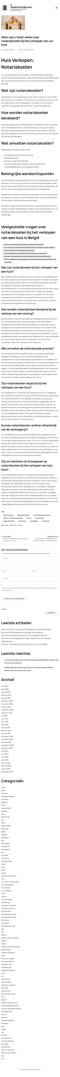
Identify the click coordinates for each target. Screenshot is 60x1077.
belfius (3, 832)
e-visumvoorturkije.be (21, 6)
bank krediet (6, 826)
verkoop (20, 525)
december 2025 (7, 701)
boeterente (5, 846)
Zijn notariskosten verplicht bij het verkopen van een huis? (25, 253)
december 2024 (7, 736)
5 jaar (3, 790)
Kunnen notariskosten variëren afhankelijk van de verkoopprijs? (27, 256)
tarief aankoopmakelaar (10, 1006)
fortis (3, 870)
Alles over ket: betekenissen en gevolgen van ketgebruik (22, 632)
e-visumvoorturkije (28, 50)
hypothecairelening (8, 917)
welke (3, 1029)
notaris (29, 518)
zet (2, 1056)
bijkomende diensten (23, 515)
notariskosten (39, 518)
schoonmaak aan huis (9, 1003)
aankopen (5, 799)
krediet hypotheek (8, 953)
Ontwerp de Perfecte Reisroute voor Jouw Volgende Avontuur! (24, 635)
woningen (5, 1044)
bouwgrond (5, 849)
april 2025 (5, 725)
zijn (2, 1059)
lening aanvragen (7, 958)
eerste (3, 864)
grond (3, 873)
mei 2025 (4, 722)
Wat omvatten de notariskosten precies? (19, 250)
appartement (6, 808)
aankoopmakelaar (8, 796)
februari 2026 (6, 695)
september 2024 (7, 745)
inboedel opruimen (8, 926)
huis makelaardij (7, 885)
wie (2, 1032)
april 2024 (5, 760)
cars (2, 852)
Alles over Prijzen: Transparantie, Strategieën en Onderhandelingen (26, 630)
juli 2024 (4, 751)
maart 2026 (5, 692)
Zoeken (4, 609)
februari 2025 (6, 730)
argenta (4, 811)
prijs (2, 997)
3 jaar (3, 787)
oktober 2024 (6, 742)
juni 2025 (4, 719)
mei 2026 (4, 686)
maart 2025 (5, 728)
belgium (4, 835)
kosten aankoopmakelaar (10, 947)
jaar (2, 929)
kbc (2, 932)
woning (4, 1035)
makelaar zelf (6, 967)
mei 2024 (4, 757)
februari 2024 (6, 766)
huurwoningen (6, 900)
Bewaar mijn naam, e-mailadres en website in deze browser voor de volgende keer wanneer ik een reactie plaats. (29, 589)
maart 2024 (5, 763)
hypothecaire (6, 911)
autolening (5, 817)
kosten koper (6, 950)
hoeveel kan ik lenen (8, 876)
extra (3, 867)
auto (3, 814)
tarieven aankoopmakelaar (11, 1009)
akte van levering (8, 515)
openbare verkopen (8, 985)
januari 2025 (5, 733)
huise (3, 894)
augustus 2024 (6, 748)
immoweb (5, 923)
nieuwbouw (5, 979)
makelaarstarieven (8, 970)
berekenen (5, 838)
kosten (6, 525)
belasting (4, 829)
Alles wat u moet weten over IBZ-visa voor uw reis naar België (24, 644)
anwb (3, 805)
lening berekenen (7, 961)
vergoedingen (34, 521)
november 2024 (7, 739)
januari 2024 (6, 769)
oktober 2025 (6, 707)
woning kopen (6, 1038)
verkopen (4, 1023)
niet (2, 976)
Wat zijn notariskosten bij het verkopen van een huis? (24, 244)
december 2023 (7, 772)
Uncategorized (6, 1012)
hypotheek (5, 920)
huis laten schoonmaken (10, 882)
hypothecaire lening (8, 914)
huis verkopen (6, 891)
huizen (3, 897)
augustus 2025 (6, 713)
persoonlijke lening (8, 994)
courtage (4, 855)
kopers (3, 941)
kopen (3, 935)
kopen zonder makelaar (10, 938)
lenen (3, 956)
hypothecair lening (8, 908)
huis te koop (5, 888)
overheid (4, 988)
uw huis (4, 1014)
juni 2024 (4, 754)
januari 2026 (5, 698)
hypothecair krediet (8, 905)
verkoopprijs (45, 521)
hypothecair (5, 902)
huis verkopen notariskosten (42, 515)
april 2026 (5, 689)
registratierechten (8, 521)
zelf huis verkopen (8, 1050)
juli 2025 (4, 716)
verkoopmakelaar (7, 1020)
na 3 (2, 973)
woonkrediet (6, 1047)
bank (3, 823)
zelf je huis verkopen (8, 1053)
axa (2, 820)
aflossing (4, 802)
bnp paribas (5, 844)
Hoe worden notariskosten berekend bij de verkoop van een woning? (29, 247)
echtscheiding (6, 861)
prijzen (3, 1000)
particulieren (6, 991)
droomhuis (5, 858)
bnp (2, 841)
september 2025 (7, 710)
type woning (22, 521)
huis (2, 879)
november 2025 (7, 704)
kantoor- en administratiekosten (13, 518)
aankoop (4, 793)
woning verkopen (7, 1041)
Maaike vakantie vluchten (13, 668)
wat (2, 1026)
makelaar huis (6, 964)
